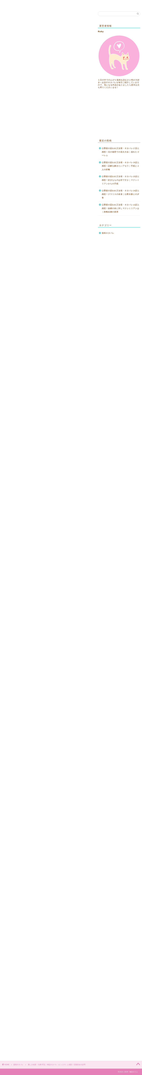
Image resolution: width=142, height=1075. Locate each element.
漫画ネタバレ (10, 15)
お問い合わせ (26, 3)
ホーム (9, 3)
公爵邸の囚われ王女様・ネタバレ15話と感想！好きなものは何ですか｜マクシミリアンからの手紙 (121, 180)
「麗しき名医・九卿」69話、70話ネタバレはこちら (44, 781)
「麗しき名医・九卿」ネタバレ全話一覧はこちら (35, 193)
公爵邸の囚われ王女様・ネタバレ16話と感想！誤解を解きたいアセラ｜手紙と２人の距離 (121, 166)
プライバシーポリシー (51, 3)
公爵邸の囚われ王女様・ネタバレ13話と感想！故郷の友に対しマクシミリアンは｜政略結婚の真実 (121, 208)
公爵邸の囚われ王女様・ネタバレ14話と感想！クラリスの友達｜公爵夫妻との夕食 (121, 194)
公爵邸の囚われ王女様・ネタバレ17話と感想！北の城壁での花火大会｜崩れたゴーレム (121, 151)
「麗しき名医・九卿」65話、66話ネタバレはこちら (41, 184)
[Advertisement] (47, 108)
